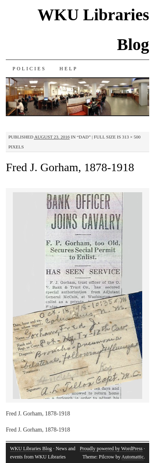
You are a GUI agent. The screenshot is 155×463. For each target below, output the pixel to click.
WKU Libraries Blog (31, 448)
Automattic (133, 457)
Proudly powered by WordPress (111, 448)
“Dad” (84, 136)
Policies (29, 69)
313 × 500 (131, 136)
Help (69, 69)
